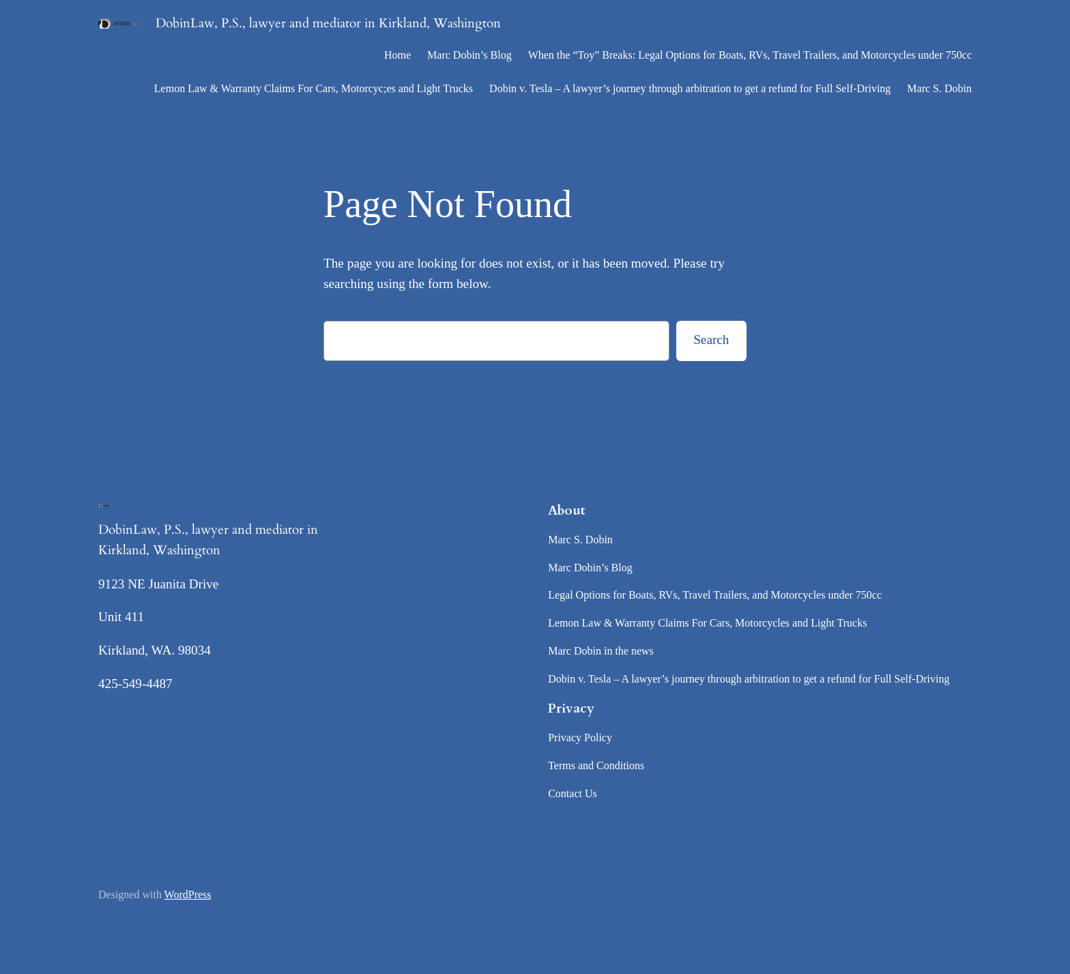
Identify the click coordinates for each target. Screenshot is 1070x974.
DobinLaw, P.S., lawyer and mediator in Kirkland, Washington (328, 23)
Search (711, 339)
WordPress (188, 894)
